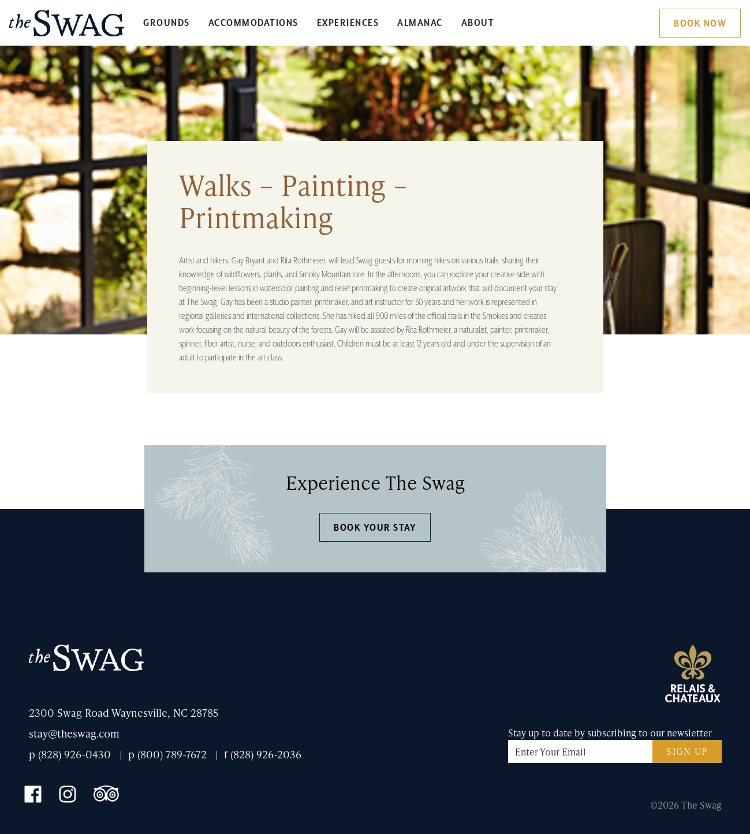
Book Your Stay (375, 528)
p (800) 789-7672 (167, 754)
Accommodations (253, 23)
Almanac (420, 23)
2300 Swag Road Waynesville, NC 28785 (123, 712)
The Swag (67, 27)
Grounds (166, 23)
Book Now (700, 23)
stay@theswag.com (74, 733)
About (478, 23)
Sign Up (687, 751)
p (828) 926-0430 (70, 754)
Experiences (348, 23)
